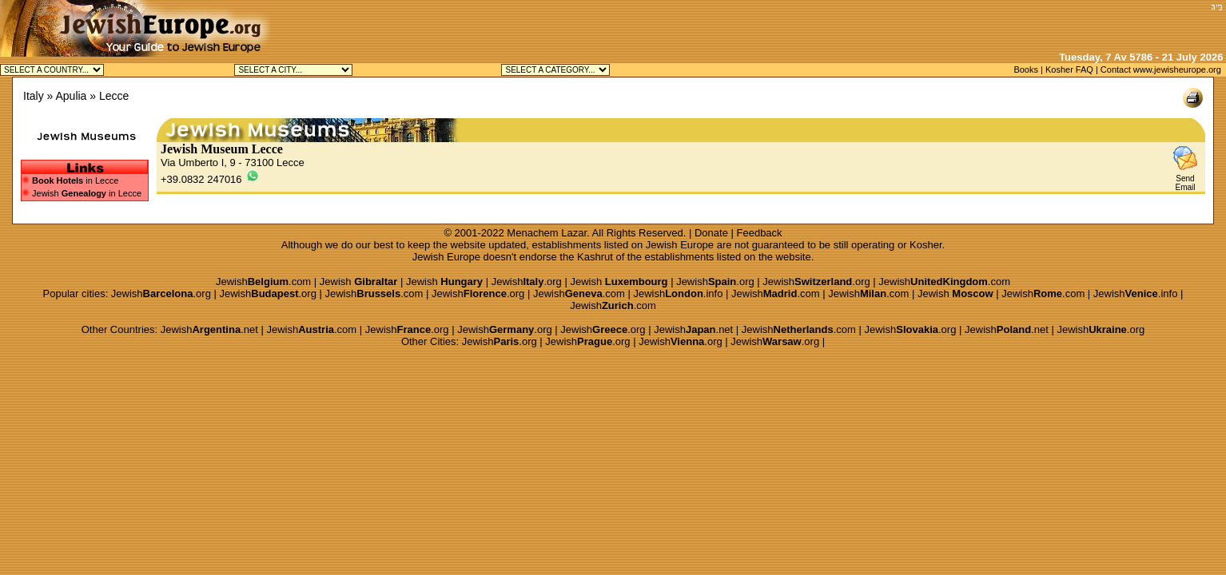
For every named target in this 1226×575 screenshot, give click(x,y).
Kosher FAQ (1069, 69)
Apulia (70, 95)
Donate (711, 233)
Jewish (359, 282)
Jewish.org (527, 282)
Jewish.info (677, 293)
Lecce (114, 95)
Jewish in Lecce (81, 193)
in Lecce (75, 180)
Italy (33, 95)
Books (1025, 69)
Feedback (759, 233)
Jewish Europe (680, 245)
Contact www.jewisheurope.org (1161, 69)
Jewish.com (263, 282)
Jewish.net (209, 329)
